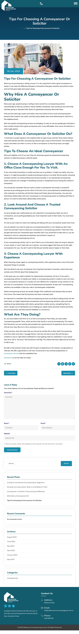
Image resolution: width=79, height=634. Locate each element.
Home (22, 28)
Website (7, 434)
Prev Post (10, 373)
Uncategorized (12, 578)
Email (43, 423)
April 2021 (10, 559)
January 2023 (12, 555)
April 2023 (11, 550)
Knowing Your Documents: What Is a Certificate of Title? (27, 487)
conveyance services (11, 353)
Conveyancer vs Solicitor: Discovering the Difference (26, 491)
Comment (8, 393)
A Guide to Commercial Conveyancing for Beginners (26, 482)
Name (6, 423)
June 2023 (11, 541)
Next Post (68, 373)
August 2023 (12, 537)
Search (66, 463)
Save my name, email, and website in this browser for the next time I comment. (34, 444)
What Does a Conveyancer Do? (18, 496)
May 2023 (10, 546)
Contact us (8, 358)
